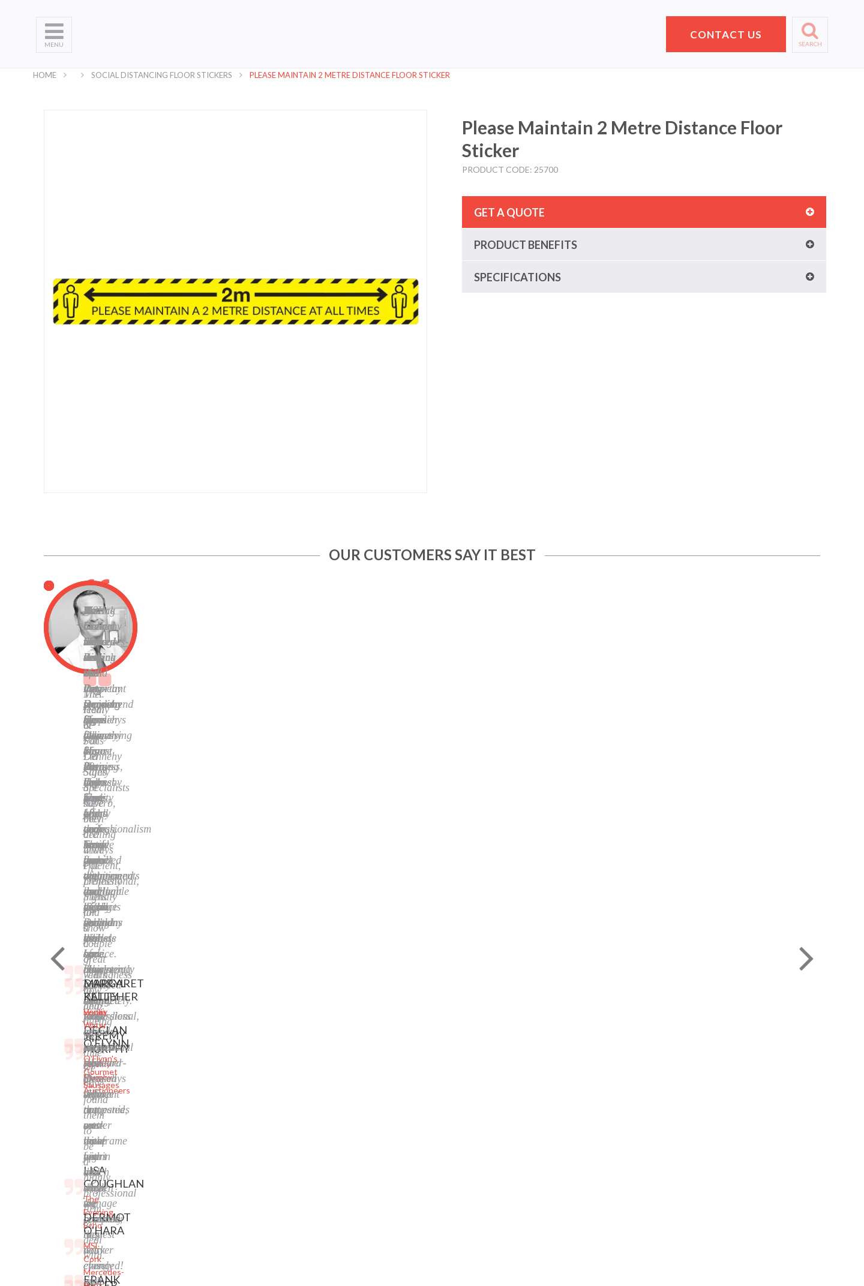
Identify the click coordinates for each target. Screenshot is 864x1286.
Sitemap (319, 1044)
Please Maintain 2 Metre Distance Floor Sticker (350, 75)
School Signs (59, 1149)
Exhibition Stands (202, 1194)
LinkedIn (320, 1134)
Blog (312, 1104)
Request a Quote (68, 1134)
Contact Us (57, 1119)
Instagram (323, 1149)
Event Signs (192, 1179)
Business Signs (198, 1074)
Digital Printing (198, 1044)
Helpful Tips (59, 1104)
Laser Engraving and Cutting (223, 1059)
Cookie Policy (329, 1089)
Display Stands (197, 1119)
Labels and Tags (199, 1104)
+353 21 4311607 (688, 1142)
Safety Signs (193, 1134)
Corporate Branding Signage (223, 1164)
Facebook (322, 1119)
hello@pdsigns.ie (687, 1157)
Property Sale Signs (206, 1149)
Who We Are (60, 1059)
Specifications (517, 277)
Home (44, 75)
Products (53, 1089)
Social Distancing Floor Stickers (161, 75)
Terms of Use (329, 1074)
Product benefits (525, 244)
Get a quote (509, 212)
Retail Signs (192, 1209)
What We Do (60, 1074)
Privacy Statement (339, 1059)
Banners (185, 1089)
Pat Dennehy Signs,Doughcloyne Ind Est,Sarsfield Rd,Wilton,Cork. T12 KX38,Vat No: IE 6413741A (693, 1080)
